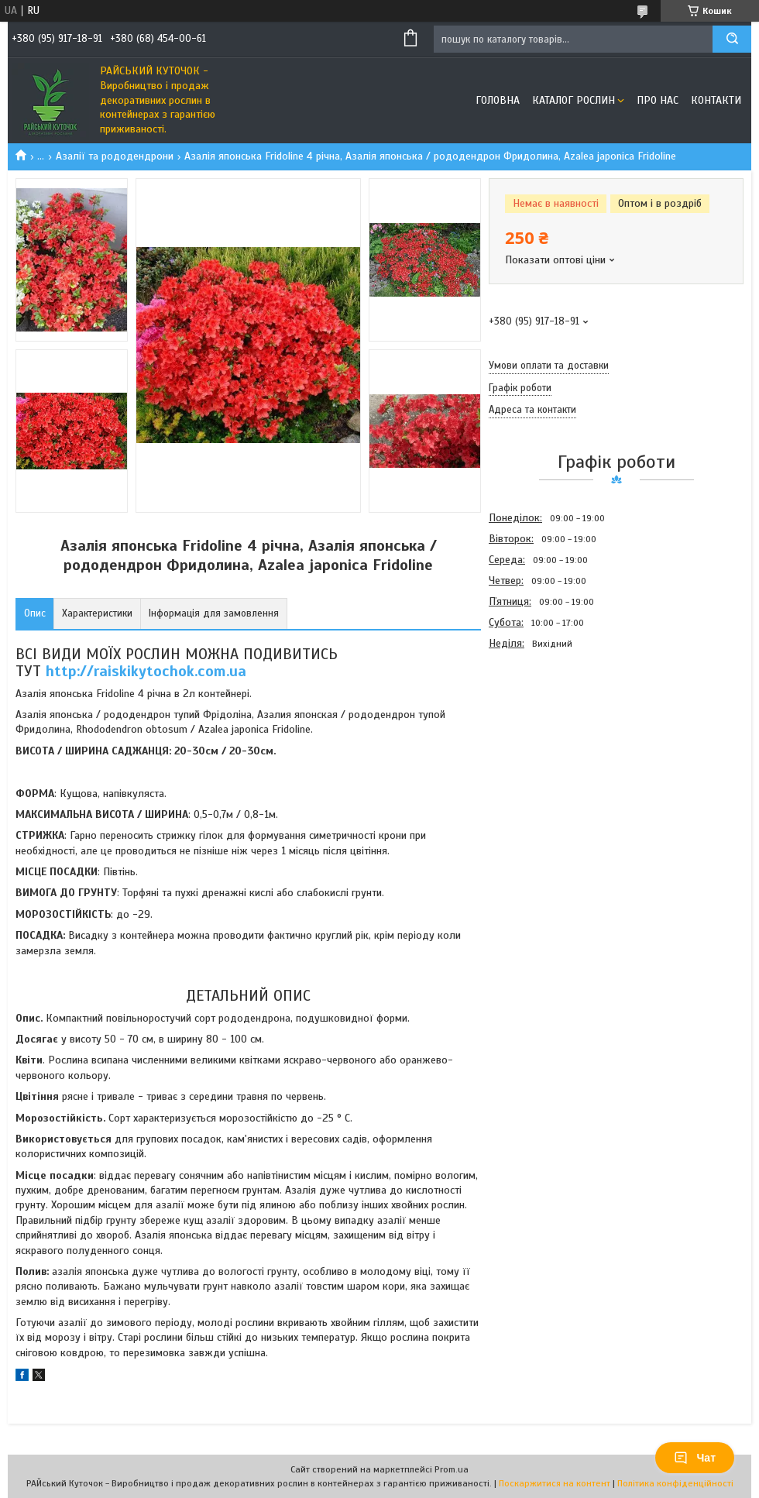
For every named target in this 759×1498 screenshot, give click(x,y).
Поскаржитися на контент (554, 1483)
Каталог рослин (573, 100)
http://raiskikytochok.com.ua (146, 671)
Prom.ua (451, 1469)
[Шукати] (732, 39)
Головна (498, 100)
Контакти (716, 100)
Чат (695, 1458)
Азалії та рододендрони (114, 156)
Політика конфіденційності (675, 1483)
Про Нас (657, 100)
